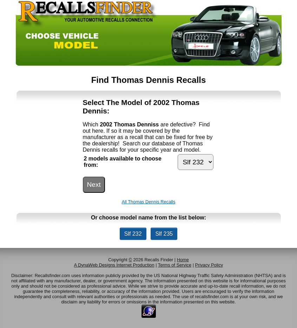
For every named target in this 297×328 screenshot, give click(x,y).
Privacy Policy (209, 265)
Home (183, 259)
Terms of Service (174, 265)
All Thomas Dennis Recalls (149, 201)
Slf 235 (164, 234)
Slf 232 (133, 234)
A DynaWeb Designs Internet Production (114, 265)
